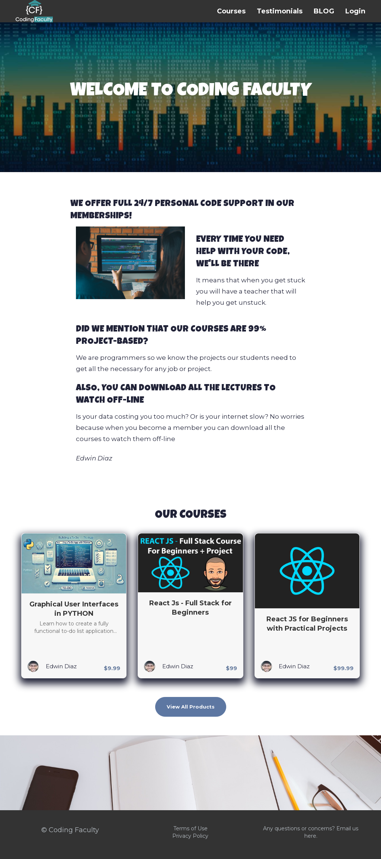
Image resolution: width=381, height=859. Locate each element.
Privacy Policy (190, 836)
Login (355, 11)
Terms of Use (190, 828)
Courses (231, 11)
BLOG (324, 11)
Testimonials (279, 11)
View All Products (191, 707)
